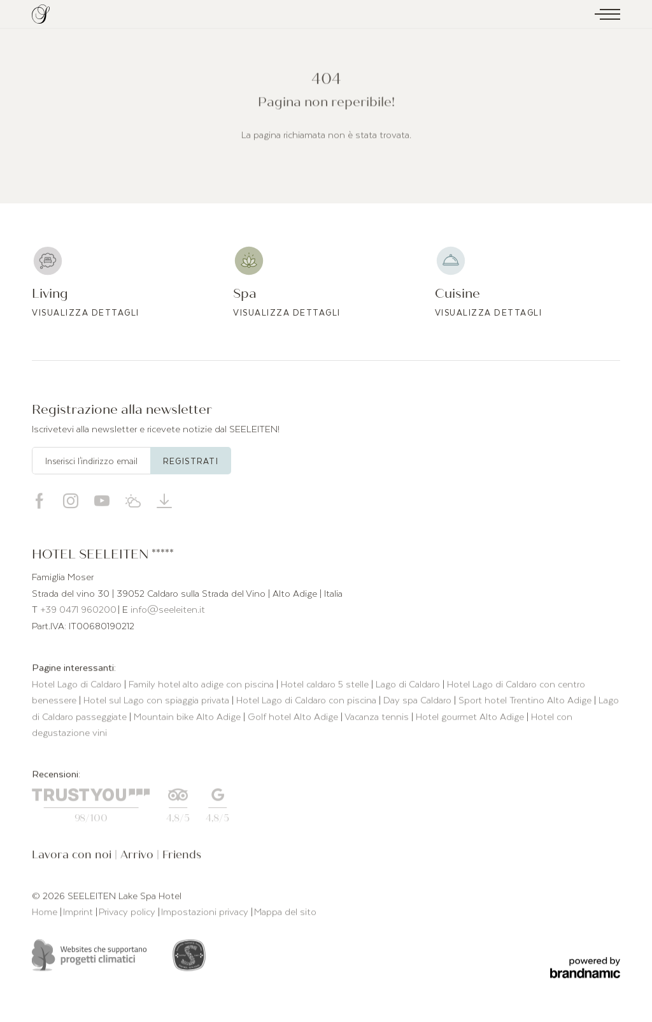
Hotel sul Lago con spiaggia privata (157, 701)
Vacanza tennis (377, 718)
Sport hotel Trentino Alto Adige (526, 701)
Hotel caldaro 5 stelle (326, 685)
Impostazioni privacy (206, 913)
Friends (181, 856)
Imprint (79, 913)
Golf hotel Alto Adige (294, 718)
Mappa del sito (285, 913)
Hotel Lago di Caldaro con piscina (307, 701)
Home (46, 913)
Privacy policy (128, 913)
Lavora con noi (73, 856)
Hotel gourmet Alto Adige (471, 718)
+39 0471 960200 (78, 609)
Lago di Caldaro (409, 685)
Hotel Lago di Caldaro (78, 685)
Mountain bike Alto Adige (188, 718)
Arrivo (138, 856)
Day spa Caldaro (418, 701)
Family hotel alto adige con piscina (202, 685)
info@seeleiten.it (168, 609)
